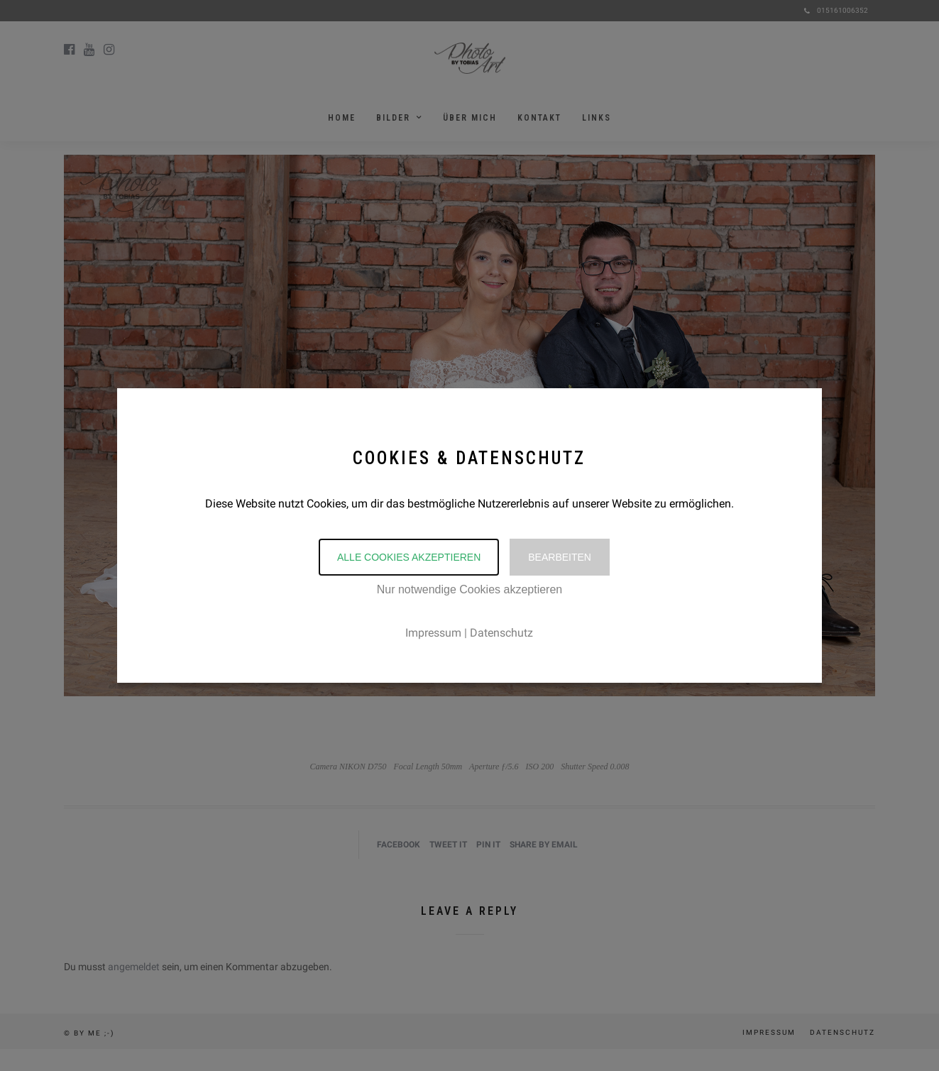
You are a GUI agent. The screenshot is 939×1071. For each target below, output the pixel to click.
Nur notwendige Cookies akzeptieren (469, 589)
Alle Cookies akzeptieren (409, 557)
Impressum (433, 632)
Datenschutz (501, 632)
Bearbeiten (559, 557)
